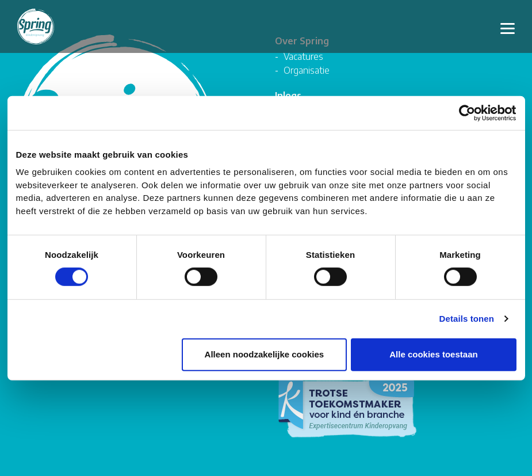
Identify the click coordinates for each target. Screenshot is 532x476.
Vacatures (303, 56)
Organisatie (307, 70)
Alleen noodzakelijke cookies (264, 355)
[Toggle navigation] (507, 26)
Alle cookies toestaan (433, 355)
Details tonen (466, 319)
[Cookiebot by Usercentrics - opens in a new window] (466, 112)
